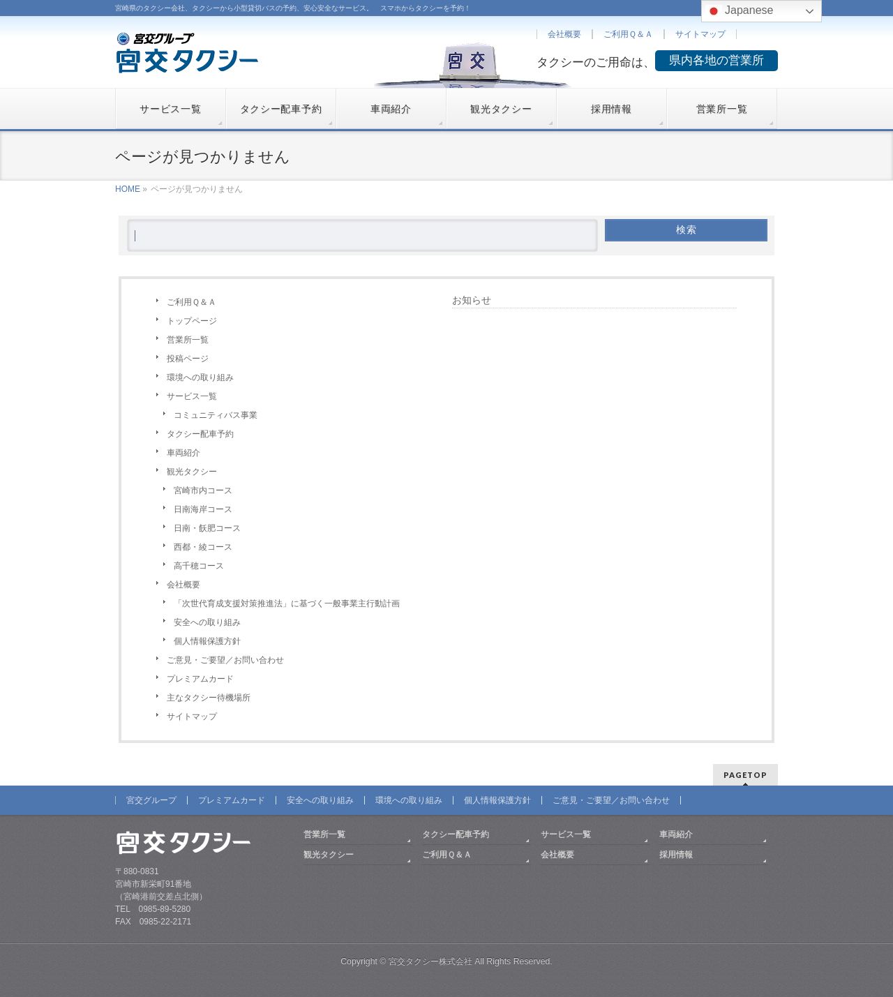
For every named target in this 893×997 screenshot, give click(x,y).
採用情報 (676, 855)
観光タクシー (192, 472)
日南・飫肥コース (207, 528)
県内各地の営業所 (716, 60)
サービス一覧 (192, 396)
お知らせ (471, 300)
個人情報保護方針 (207, 641)
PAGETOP (745, 774)
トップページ (192, 321)
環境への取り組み (200, 377)
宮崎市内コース (203, 490)
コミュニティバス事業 (215, 415)
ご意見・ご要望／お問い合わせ (225, 660)
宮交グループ (151, 800)
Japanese (739, 11)
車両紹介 (183, 453)
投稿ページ (188, 358)
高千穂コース (199, 566)
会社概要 (564, 34)
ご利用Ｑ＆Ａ (628, 34)
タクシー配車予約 (200, 434)
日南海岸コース (203, 509)
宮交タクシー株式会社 (430, 961)
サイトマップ (700, 34)
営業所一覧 (188, 340)
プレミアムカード (200, 679)
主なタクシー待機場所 (208, 698)
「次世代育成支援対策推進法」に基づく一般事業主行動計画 (287, 603)
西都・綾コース (203, 547)
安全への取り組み (207, 622)
